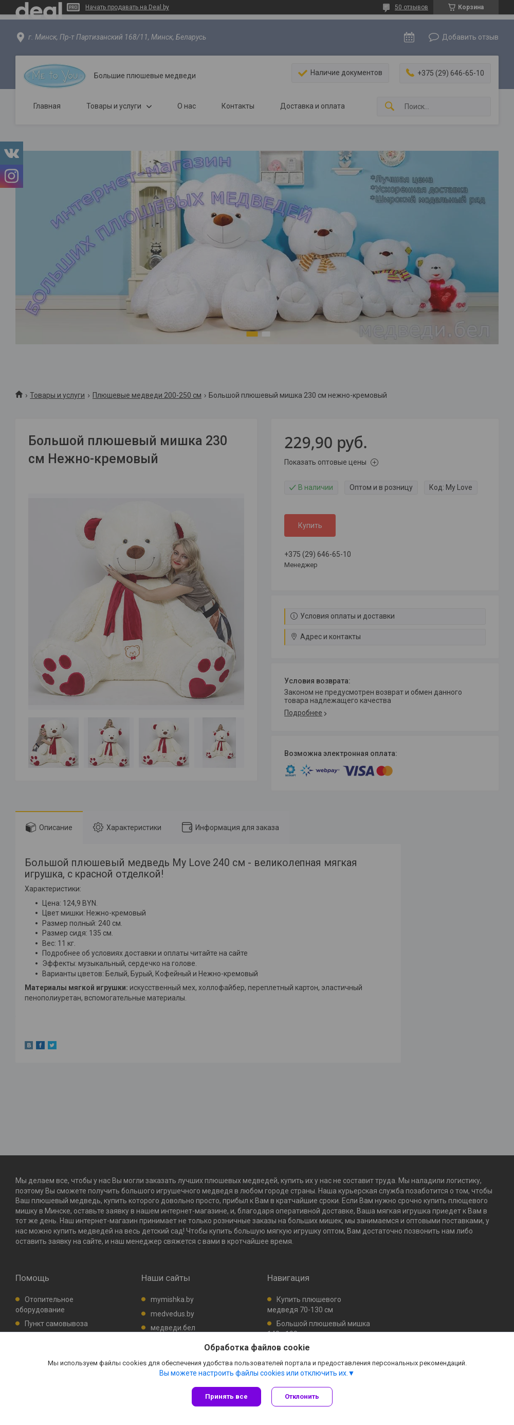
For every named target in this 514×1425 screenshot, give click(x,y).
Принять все (226, 1396)
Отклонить (302, 1396)
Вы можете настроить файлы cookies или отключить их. (253, 1373)
